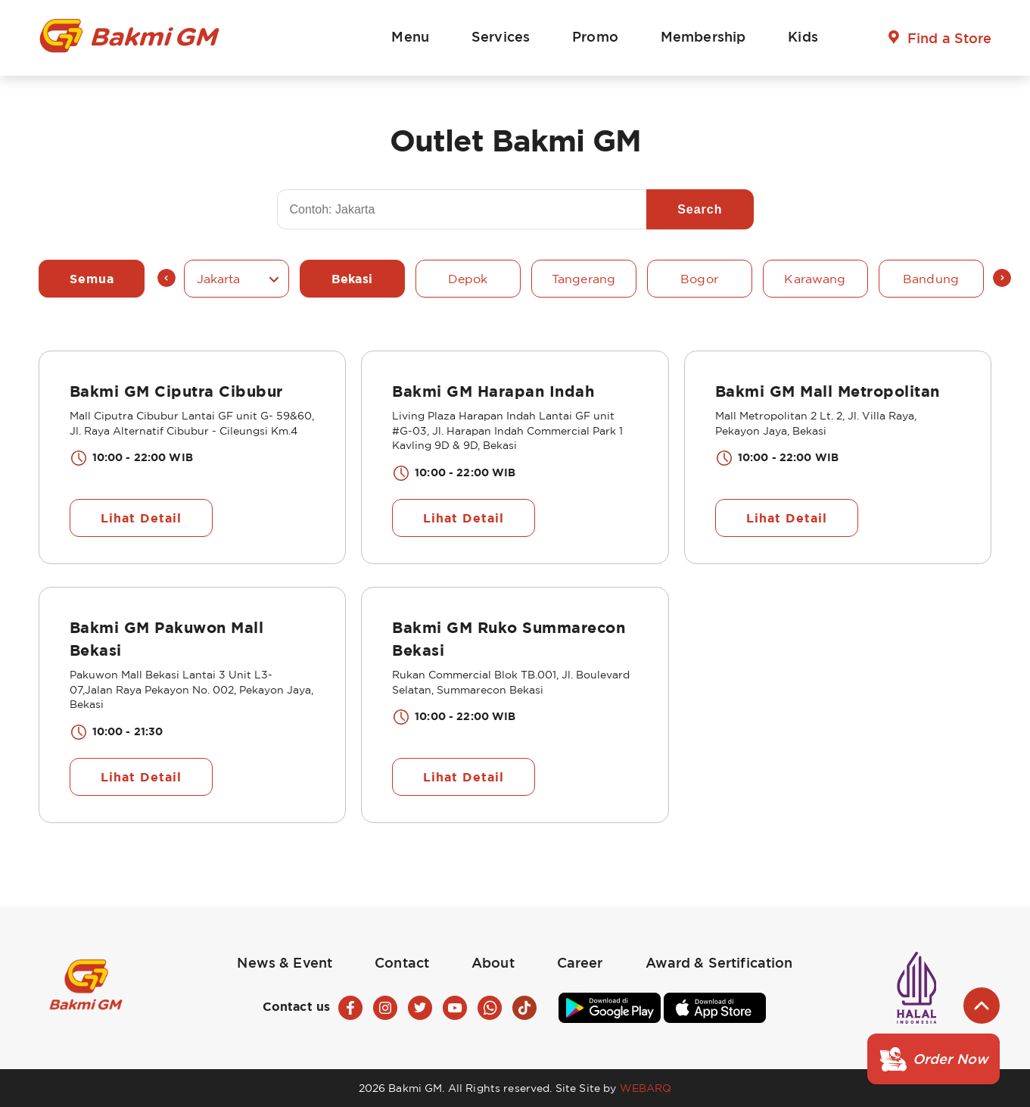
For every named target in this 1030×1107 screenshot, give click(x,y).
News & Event (284, 962)
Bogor (699, 278)
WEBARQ (646, 1087)
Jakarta (219, 278)
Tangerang (583, 278)
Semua (92, 278)
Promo (595, 36)
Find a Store (949, 37)
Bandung (931, 278)
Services (500, 36)
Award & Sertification (719, 962)
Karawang (814, 278)
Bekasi (351, 278)
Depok (468, 278)
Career (580, 962)
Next (1002, 278)
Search (699, 209)
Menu (410, 36)
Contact (402, 962)
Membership (703, 36)
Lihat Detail (141, 518)
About (493, 962)
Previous (166, 278)
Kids (803, 36)
